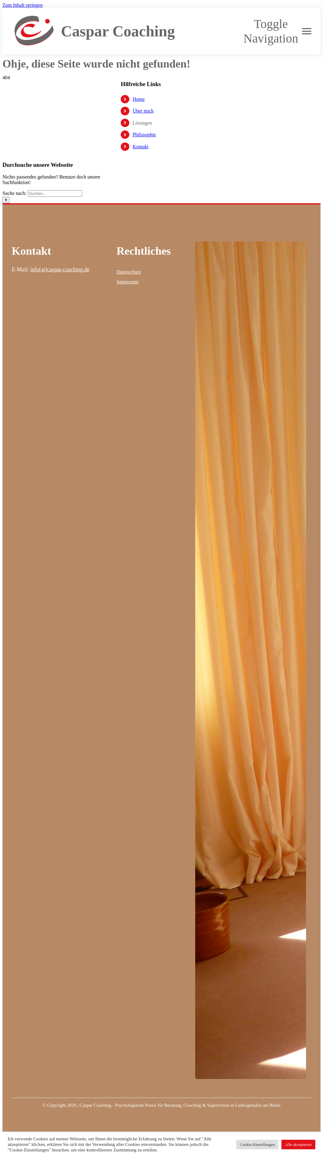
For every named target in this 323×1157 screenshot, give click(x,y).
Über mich (143, 110)
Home (139, 99)
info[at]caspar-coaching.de (59, 269)
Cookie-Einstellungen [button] (257, 1144)
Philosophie (144, 134)
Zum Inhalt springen (22, 5)
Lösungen (142, 123)
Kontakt (141, 146)
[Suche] (6, 200)
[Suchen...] (55, 193)
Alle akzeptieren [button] (298, 1144)
